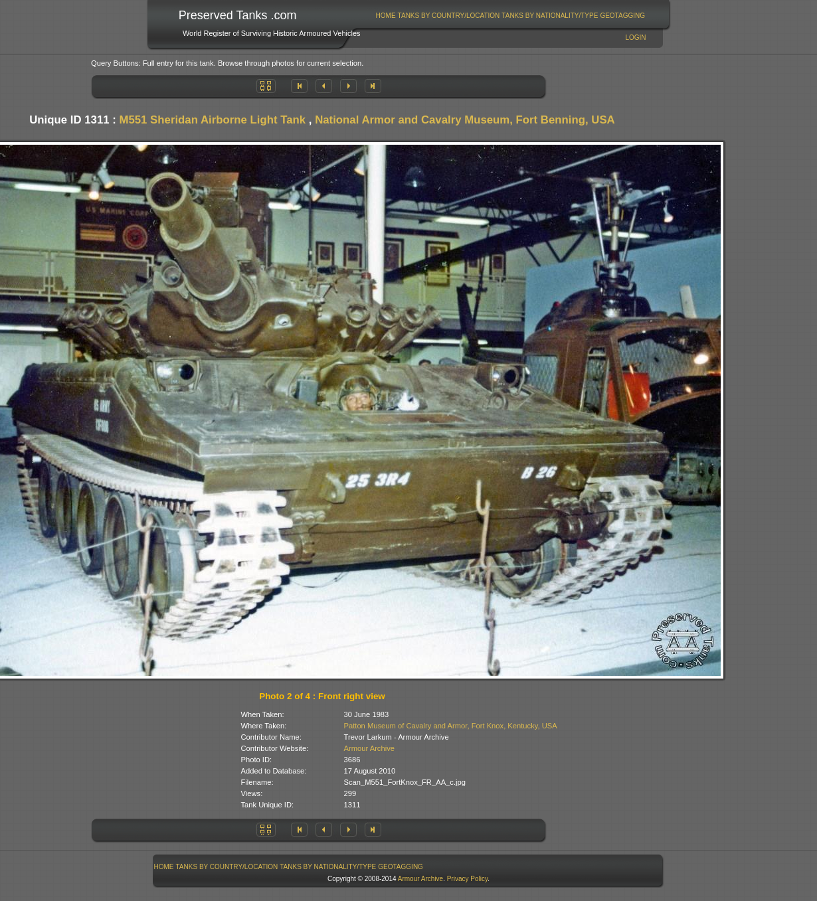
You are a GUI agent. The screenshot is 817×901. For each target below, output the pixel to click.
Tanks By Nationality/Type (549, 15)
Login (635, 37)
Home (386, 15)
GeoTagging (622, 15)
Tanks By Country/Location (449, 15)
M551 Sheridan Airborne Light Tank (212, 120)
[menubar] (510, 16)
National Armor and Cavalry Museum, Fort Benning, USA (465, 120)
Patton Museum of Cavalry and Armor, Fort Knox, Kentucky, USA (450, 726)
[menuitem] (386, 16)
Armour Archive (369, 748)
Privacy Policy (467, 878)
